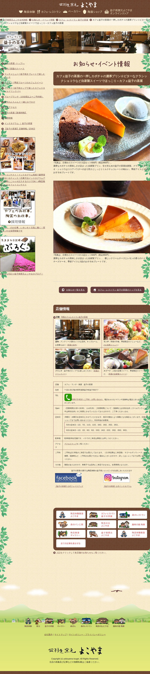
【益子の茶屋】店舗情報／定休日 (19, 129)
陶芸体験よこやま (71, 515)
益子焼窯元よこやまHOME (15, 20)
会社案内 (48, 634)
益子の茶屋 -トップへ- (14, 63)
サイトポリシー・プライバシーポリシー (87, 634)
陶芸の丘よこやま (101, 524)
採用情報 (8, 118)
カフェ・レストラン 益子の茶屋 (73, 20)
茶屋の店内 (72, 345)
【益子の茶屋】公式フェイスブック (69, 486)
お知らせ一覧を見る (75, 290)
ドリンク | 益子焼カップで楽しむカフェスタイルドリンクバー (24, 89)
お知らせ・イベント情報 (43, 20)
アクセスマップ (70, 444)
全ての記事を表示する (71, 543)
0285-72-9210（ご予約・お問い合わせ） (84, 399)
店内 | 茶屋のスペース (14, 69)
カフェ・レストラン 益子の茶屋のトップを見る (120, 290)
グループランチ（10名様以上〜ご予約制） (24, 97)
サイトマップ (60, 634)
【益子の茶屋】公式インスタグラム (117, 486)
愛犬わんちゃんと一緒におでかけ (19, 102)
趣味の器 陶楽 (132, 524)
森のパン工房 (71, 524)
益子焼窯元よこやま (101, 534)
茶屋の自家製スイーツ (117, 374)
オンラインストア (132, 534)
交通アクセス (10, 107)
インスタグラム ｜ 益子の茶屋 (18, 123)
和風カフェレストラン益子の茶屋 (74, 317)
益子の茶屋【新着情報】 (15, 113)
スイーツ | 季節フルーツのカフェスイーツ (23, 82)
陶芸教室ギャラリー (71, 534)
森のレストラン (132, 515)
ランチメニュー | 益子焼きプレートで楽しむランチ (24, 76)
